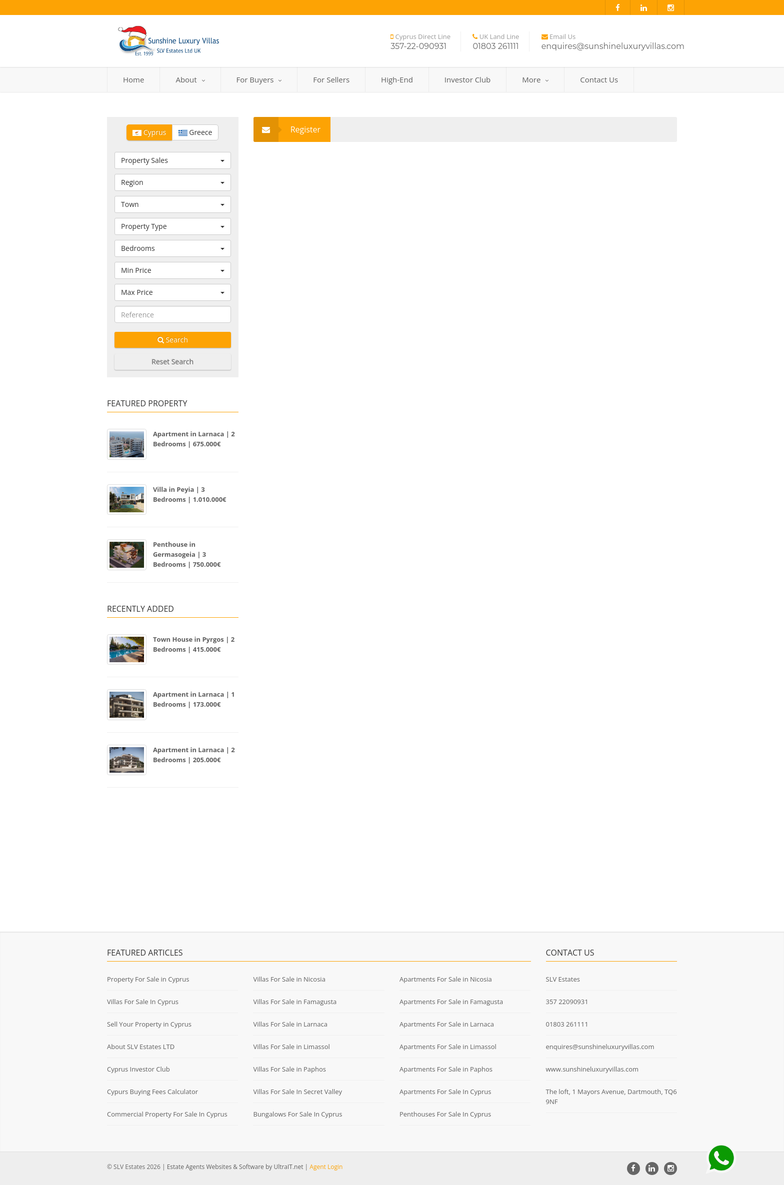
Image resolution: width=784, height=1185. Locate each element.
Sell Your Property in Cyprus (149, 1024)
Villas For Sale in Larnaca (290, 1024)
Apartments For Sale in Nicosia (446, 979)
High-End (397, 79)
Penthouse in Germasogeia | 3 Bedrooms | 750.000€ (187, 554)
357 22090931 (567, 1001)
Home (133, 79)
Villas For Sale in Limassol (291, 1046)
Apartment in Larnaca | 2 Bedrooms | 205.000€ (194, 754)
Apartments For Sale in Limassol (448, 1046)
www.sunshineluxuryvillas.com (592, 1069)
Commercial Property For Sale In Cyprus (167, 1114)
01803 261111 (567, 1024)
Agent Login (326, 1167)
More (535, 79)
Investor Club (467, 79)
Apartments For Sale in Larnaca (447, 1024)
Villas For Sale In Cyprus (142, 1001)
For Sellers (331, 79)
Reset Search (173, 361)
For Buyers (259, 79)
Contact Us (599, 79)
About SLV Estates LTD (140, 1046)
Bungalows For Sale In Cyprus (297, 1114)
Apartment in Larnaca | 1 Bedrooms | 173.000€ (194, 699)
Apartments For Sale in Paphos (446, 1069)
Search (173, 339)
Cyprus (149, 132)
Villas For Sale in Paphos (289, 1069)
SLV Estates (563, 979)
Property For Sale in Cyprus (148, 979)
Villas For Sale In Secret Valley (297, 1091)
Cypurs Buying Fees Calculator (152, 1091)
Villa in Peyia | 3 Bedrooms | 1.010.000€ (189, 494)
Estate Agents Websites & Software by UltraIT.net (235, 1167)
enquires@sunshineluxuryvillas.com (600, 1046)
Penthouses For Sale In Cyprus (445, 1114)
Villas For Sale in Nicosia (289, 979)
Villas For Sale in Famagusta (294, 1001)
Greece (195, 132)
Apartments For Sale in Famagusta (451, 1001)
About (190, 79)
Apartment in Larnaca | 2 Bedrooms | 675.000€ (194, 438)
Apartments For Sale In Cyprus (446, 1091)
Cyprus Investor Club (138, 1069)
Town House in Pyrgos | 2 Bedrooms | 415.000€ (193, 644)
